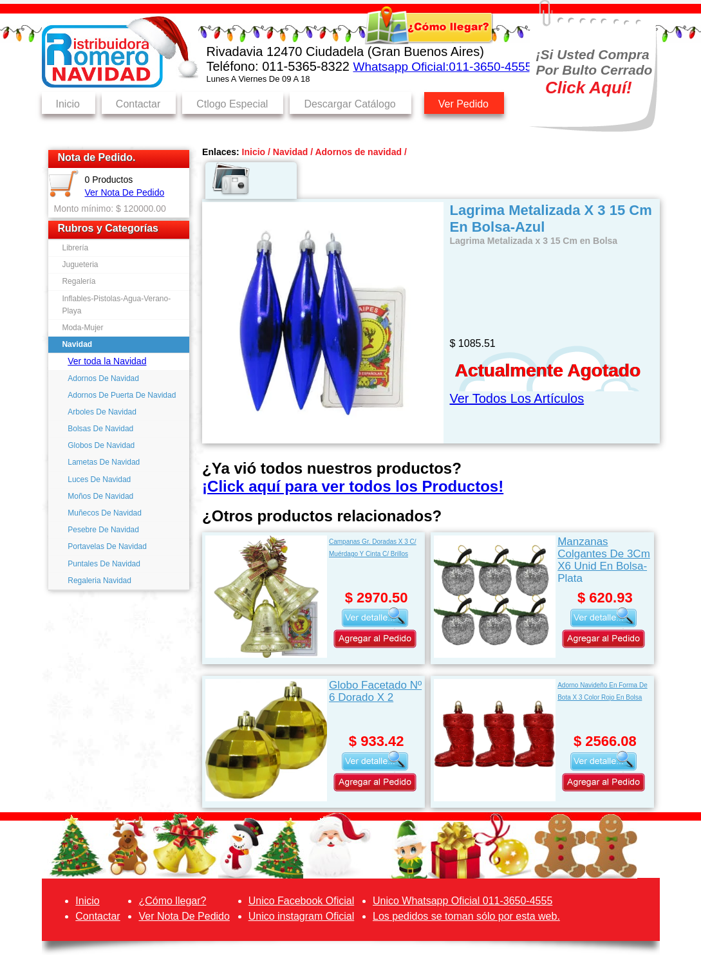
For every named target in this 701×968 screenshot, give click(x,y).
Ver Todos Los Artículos (517, 398)
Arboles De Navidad (102, 411)
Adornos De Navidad (103, 378)
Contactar (138, 103)
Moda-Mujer (82, 327)
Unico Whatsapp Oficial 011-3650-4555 (462, 900)
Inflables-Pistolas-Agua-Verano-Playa (116, 304)
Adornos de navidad (358, 152)
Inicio (68, 103)
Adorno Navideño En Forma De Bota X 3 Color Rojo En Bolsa (602, 691)
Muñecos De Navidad (105, 512)
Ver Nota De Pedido (125, 192)
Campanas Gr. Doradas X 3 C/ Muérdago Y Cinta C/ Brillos (372, 547)
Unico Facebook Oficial (301, 900)
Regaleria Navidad (99, 580)
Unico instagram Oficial (301, 916)
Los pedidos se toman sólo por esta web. (466, 916)
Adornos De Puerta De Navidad (122, 395)
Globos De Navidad (101, 445)
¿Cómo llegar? (172, 900)
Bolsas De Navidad (100, 428)
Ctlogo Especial (232, 103)
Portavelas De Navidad (107, 546)
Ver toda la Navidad (107, 361)
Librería (75, 247)
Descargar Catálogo (349, 103)
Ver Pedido (463, 103)
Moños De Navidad (100, 496)
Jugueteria (80, 264)
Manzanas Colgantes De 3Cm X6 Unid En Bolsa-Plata (603, 558)
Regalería (78, 281)
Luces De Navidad (99, 479)
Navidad (77, 344)
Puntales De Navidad (104, 563)
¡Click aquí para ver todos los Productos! (352, 486)
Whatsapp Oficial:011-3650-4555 (442, 66)
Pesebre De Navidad (103, 529)
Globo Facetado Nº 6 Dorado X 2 (375, 691)
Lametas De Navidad (104, 462)
